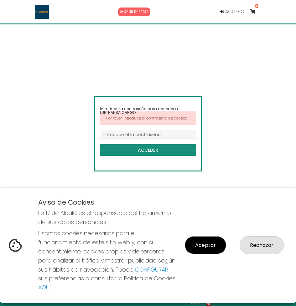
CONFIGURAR (151, 269)
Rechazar (261, 245)
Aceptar (205, 245)
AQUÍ (44, 287)
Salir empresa (134, 11)
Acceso (232, 11)
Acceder (148, 150)
